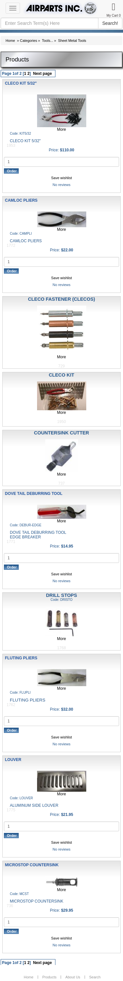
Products (49, 977)
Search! (110, 23)
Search (95, 977)
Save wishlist (61, 178)
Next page (42, 73)
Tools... (47, 40)
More (61, 129)
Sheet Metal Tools (72, 40)
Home (10, 40)
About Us (72, 977)
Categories (28, 40)
